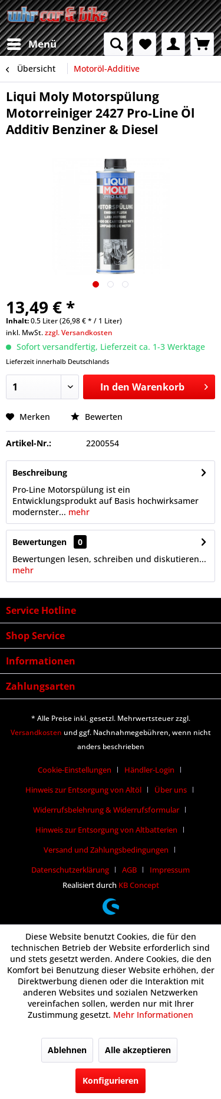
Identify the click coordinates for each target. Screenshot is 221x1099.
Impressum (170, 869)
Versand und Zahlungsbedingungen (106, 849)
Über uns (170, 789)
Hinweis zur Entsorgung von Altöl (83, 789)
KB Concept (138, 885)
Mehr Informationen (153, 1014)
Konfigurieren (110, 1080)
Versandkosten (36, 732)
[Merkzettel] (144, 44)
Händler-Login (149, 769)
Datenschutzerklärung (70, 869)
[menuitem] (31, 44)
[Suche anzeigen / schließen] (115, 44)
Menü (32, 43)
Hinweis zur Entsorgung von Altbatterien (106, 829)
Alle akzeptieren (138, 1049)
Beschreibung (39, 472)
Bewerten (97, 416)
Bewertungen (39, 541)
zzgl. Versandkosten (79, 333)
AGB (129, 869)
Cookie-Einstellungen (74, 769)
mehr (78, 511)
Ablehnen (67, 1049)
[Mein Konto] (173, 44)
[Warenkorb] (202, 44)
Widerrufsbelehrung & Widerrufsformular (106, 809)
